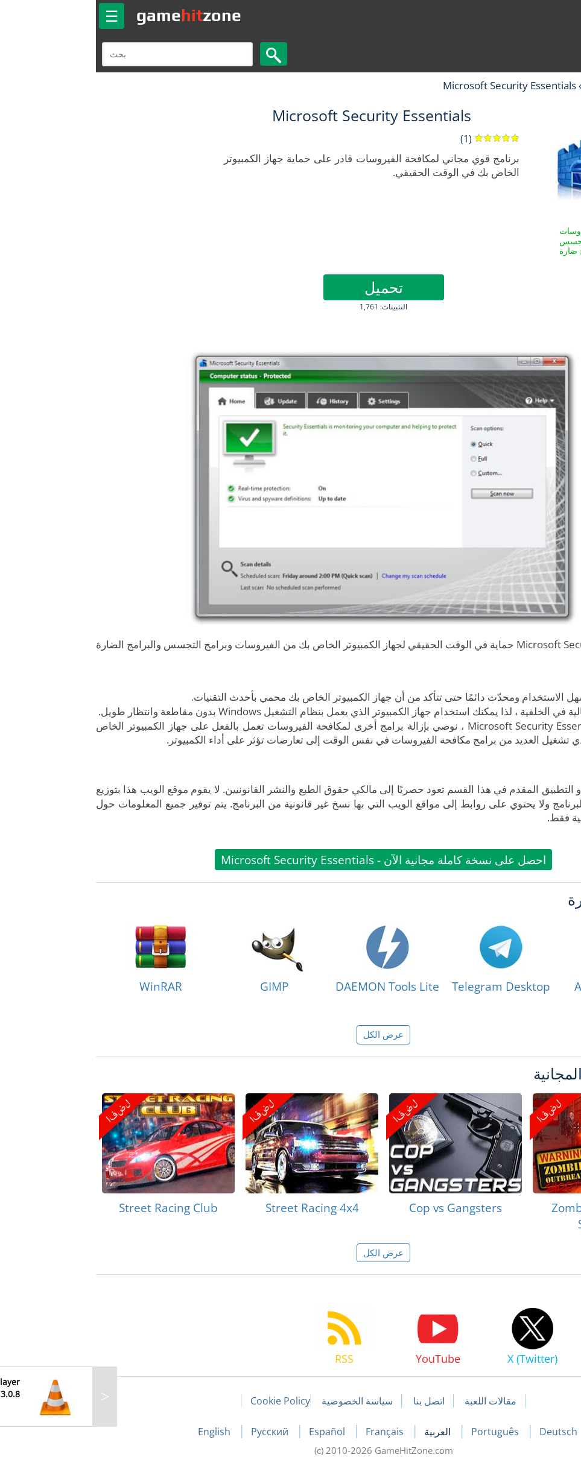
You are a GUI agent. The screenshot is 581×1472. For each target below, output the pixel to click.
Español (235, 1431)
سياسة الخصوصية (264, 1400)
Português (403, 1431)
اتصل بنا (336, 1400)
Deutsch (465, 1431)
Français (293, 1431)
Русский (178, 1431)
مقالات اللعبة (398, 1400)
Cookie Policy (187, 1400)
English (122, 1431)
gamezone (95, 15)
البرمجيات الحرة (525, 85)
